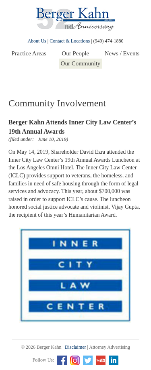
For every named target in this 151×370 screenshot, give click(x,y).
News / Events (122, 53)
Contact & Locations (70, 41)
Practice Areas (29, 53)
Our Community (81, 63)
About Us (36, 41)
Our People (75, 53)
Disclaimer (75, 347)
